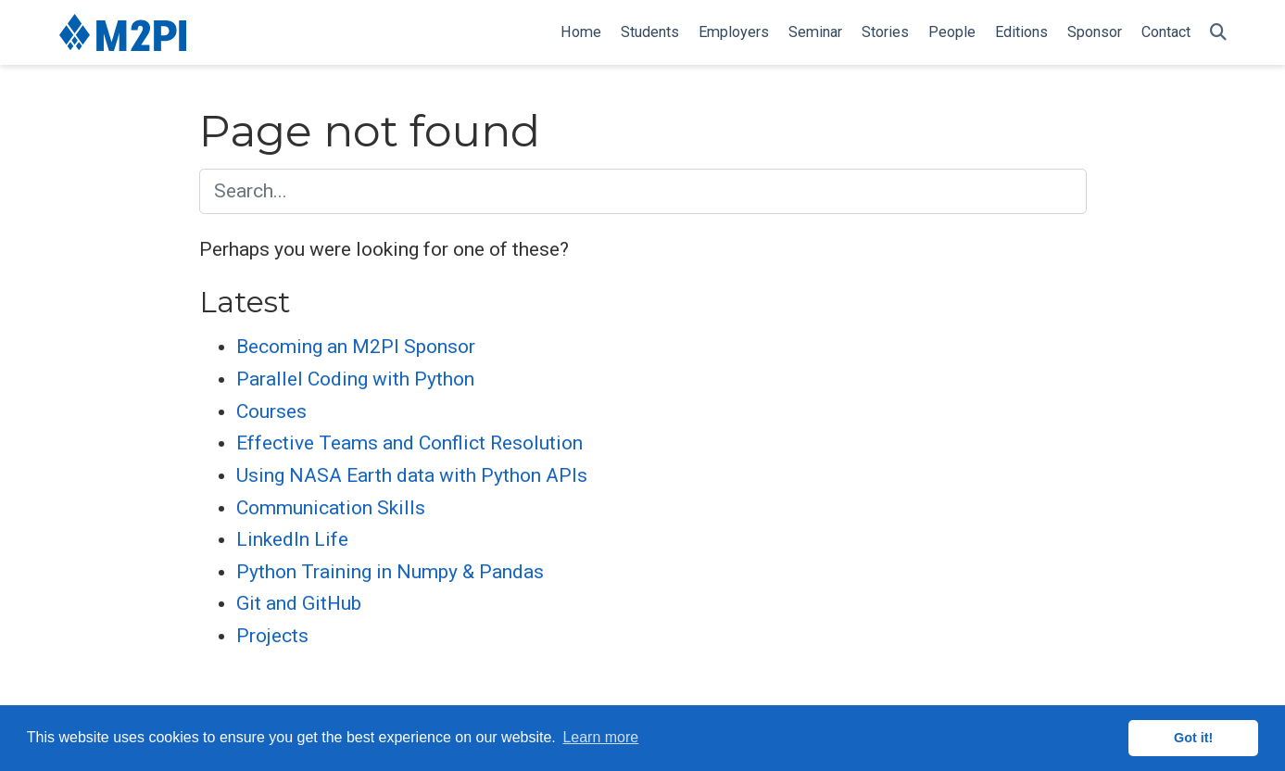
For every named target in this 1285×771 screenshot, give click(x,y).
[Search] (1218, 33)
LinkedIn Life (292, 539)
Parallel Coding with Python (355, 379)
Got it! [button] (1193, 737)
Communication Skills (330, 508)
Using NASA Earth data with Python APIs (411, 475)
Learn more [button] (600, 737)
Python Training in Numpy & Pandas (390, 572)
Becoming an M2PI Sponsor (355, 346)
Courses (271, 411)
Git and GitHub (298, 603)
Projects (272, 636)
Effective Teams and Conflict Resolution (409, 443)
